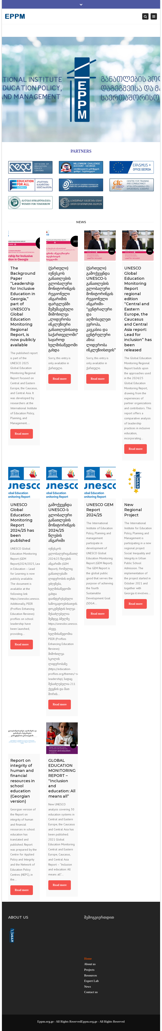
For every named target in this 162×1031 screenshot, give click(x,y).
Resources (90, 975)
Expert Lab (91, 981)
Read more (21, 433)
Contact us (91, 992)
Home (88, 958)
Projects (89, 969)
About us (90, 964)
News (87, 986)
